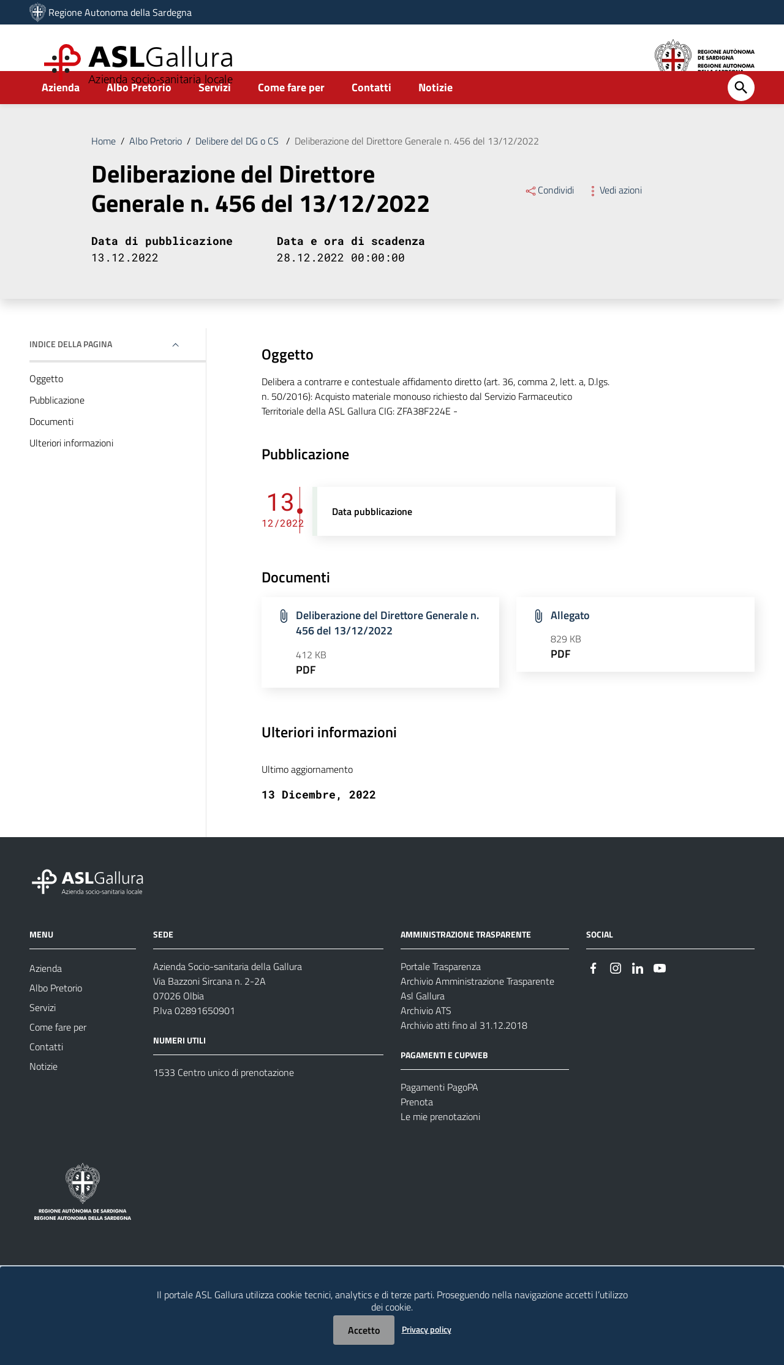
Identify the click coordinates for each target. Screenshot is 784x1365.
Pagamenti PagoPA (439, 1114)
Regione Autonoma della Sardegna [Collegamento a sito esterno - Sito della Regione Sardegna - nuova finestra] (120, 12)
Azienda (61, 114)
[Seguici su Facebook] (593, 994)
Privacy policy (426, 1329)
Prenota (417, 1128)
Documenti (51, 448)
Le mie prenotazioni (440, 1143)
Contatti (371, 114)
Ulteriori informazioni (71, 469)
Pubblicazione (57, 426)
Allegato (570, 642)
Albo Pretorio (139, 114)
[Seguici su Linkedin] (637, 994)
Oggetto (46, 405)
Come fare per (291, 114)
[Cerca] (741, 114)
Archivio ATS (426, 1037)
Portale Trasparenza (441, 993)
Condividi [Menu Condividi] (549, 216)
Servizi (214, 114)
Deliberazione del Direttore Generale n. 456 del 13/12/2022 (417, 167)
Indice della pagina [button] (70, 370)
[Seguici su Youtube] (659, 994)
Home (103, 167)
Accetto (364, 1330)
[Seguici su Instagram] (615, 994)
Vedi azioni (614, 216)
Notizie (435, 114)
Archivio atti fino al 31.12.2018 (464, 1052)
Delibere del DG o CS (238, 167)
